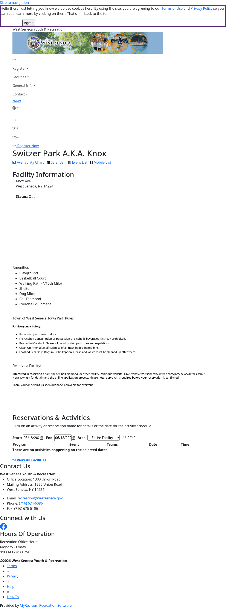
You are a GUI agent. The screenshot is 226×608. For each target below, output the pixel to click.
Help (10, 586)
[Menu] (15, 137)
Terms (12, 565)
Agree (29, 22)
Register (19, 68)
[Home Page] (23, 59)
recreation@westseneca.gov (40, 498)
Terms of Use (172, 8)
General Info (22, 85)
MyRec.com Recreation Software (46, 605)
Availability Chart (28, 162)
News (16, 101)
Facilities (19, 77)
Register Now (28, 145)
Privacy (12, 576)
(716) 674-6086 (31, 503)
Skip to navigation (14, 2)
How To (13, 596)
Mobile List (102, 162)
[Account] (23, 108)
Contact (18, 94)
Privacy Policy (201, 8)
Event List (79, 162)
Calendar (57, 162)
